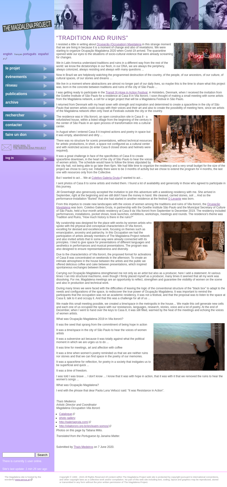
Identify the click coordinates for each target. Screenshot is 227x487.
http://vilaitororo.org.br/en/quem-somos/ (85, 426)
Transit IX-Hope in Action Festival (127, 92)
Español (43, 54)
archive (11, 102)
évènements (16, 77)
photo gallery (67, 418)
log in (9, 158)
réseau (11, 85)
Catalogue (67, 414)
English (8, 54)
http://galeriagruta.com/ (75, 422)
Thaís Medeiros (83, 447)
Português (29, 54)
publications (16, 94)
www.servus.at (24, 479)
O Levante (174, 198)
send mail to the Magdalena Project (29, 146)
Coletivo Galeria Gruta (107, 177)
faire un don (15, 135)
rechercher (15, 115)
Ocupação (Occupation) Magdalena (119, 44)
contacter (13, 125)
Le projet (12, 68)
